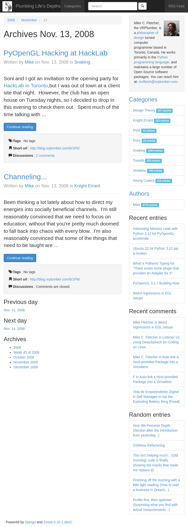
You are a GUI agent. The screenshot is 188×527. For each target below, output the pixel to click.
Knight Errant (87, 185)
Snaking (82, 62)
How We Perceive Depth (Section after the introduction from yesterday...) (155, 430)
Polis (144, 130)
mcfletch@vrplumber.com (158, 82)
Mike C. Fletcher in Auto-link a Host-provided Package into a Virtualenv (155, 362)
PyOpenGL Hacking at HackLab (55, 53)
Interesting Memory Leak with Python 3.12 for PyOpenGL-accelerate (155, 233)
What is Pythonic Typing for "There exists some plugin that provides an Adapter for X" (156, 268)
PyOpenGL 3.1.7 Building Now (156, 283)
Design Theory (153, 110)
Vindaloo (148, 170)
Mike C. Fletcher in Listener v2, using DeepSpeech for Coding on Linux (156, 342)
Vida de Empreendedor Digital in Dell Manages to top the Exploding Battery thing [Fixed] (156, 397)
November (29, 20)
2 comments (45, 155)
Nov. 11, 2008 (14, 310)
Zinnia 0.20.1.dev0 (57, 522)
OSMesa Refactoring (149, 445)
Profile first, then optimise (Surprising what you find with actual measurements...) (155, 505)
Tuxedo (147, 160)
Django (30, 522)
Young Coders (152, 180)
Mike (29, 62)
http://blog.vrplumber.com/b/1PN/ (55, 279)
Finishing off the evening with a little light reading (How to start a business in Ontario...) (156, 485)
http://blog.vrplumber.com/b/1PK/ (55, 148)
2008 (11, 20)
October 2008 (23, 357)
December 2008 (25, 367)
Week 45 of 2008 (26, 352)
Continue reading (20, 127)
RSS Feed (176, 6)
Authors (139, 193)
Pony (145, 140)
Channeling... (25, 177)
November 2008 (25, 362)
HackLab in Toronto (26, 85)
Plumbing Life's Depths (38, 6)
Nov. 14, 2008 (14, 329)
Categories (72, 6)
